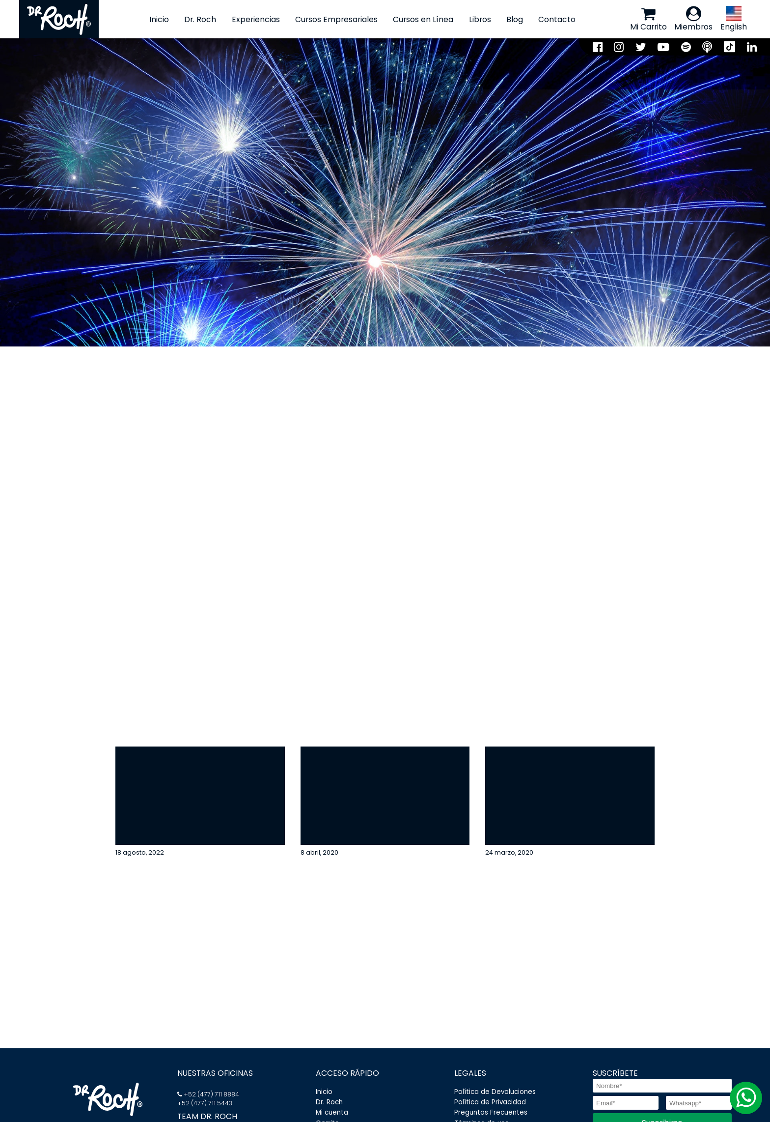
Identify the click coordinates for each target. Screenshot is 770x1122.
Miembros (693, 19)
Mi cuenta (332, 1113)
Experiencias (255, 19)
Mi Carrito (648, 19)
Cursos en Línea (423, 19)
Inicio (159, 19)
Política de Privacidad (490, 1102)
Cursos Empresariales (336, 19)
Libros (479, 19)
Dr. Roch (200, 19)
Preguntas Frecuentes (490, 1113)
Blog (514, 19)
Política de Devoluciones (495, 1091)
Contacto (557, 19)
